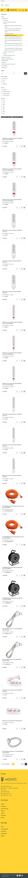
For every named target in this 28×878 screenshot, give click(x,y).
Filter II (3, 87)
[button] (2, 10)
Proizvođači (4, 76)
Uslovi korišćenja (4, 808)
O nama (2, 0)
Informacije (3, 831)
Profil (2, 826)
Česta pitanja (4, 833)
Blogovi (2, 817)
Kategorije (3, 14)
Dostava (3, 810)
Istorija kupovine (4, 829)
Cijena (2, 70)
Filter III (3, 99)
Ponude (2, 813)
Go (25, 73)
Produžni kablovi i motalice (8, 141)
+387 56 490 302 (5, 791)
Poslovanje (3, 815)
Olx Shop (3, 790)
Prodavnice (3, 806)
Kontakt (2, 835)
